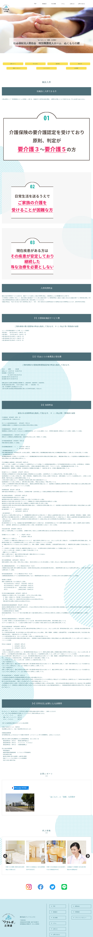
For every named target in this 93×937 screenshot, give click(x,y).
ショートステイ (46, 72)
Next (87, 860)
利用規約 (75, 913)
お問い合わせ (81, 3)
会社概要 (76, 72)
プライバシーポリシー (78, 916)
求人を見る (35, 65)
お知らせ (72, 3)
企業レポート (13, 65)
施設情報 (57, 65)
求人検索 (53, 3)
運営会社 (75, 909)
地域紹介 (44, 3)
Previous (5, 860)
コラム (63, 3)
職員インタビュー (16, 72)
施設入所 (80, 65)
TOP (35, 3)
